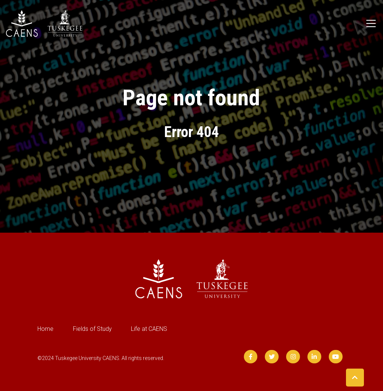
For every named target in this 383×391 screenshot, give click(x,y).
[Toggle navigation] (371, 24)
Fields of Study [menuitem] (92, 328)
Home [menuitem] (45, 328)
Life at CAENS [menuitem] (149, 328)
